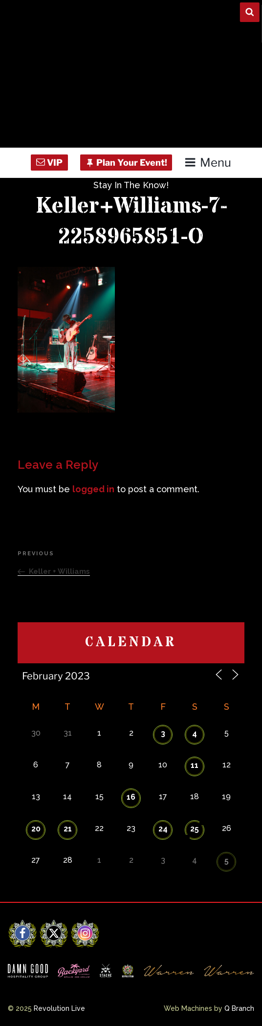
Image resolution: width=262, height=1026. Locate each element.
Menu (207, 162)
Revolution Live (59, 1008)
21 (68, 828)
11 (194, 765)
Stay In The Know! (131, 185)
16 (131, 797)
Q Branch (239, 1008)
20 (36, 828)
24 (163, 828)
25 (194, 828)
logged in (93, 489)
